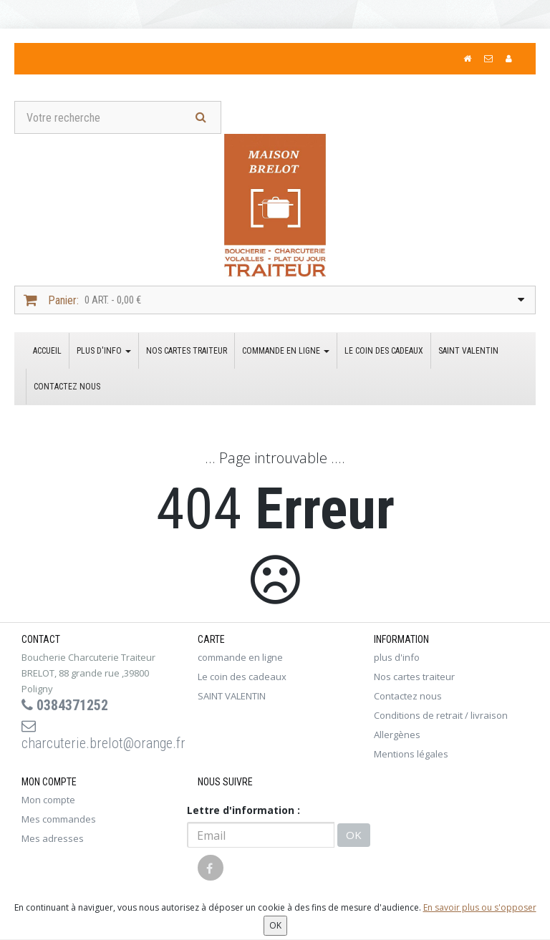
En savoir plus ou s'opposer (479, 907)
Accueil (47, 351)
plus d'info (104, 351)
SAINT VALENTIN (468, 351)
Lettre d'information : (243, 810)
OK (354, 835)
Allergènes (397, 734)
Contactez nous (67, 387)
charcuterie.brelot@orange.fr (98, 735)
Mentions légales (411, 753)
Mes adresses (52, 838)
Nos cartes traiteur (186, 351)
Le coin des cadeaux (383, 351)
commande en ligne (285, 351)
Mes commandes (58, 819)
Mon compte (48, 799)
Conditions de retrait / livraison (441, 715)
